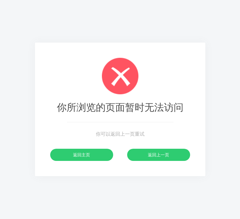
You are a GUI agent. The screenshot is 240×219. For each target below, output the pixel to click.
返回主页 (81, 154)
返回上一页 (158, 154)
